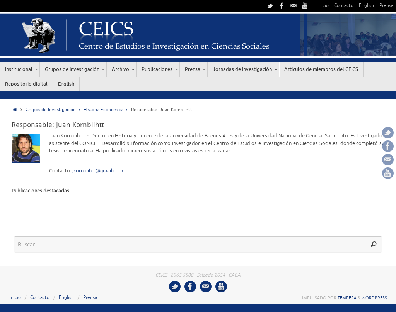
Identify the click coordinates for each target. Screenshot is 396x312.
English (366, 5)
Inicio (323, 5)
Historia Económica (107, 110)
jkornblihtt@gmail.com (97, 171)
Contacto (343, 5)
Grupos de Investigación (55, 110)
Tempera (347, 297)
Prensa (386, 5)
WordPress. (375, 297)
